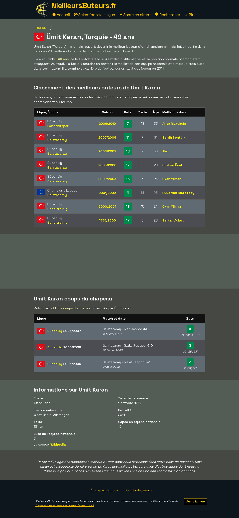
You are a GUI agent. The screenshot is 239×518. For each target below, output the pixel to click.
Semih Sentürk (173, 137)
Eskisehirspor (58, 126)
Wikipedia (58, 444)
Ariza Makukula (174, 123)
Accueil (61, 14)
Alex (165, 151)
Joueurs (41, 28)
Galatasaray (57, 140)
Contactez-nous (139, 490)
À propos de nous (104, 490)
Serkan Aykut (173, 220)
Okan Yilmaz (171, 179)
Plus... (191, 14)
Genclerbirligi (58, 209)
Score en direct (135, 14)
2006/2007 (107, 151)
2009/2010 (107, 123)
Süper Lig (64, 331)
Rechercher (167, 14)
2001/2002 (107, 193)
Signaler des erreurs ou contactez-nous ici (64, 505)
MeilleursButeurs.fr (83, 5)
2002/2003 (107, 179)
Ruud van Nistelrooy (178, 193)
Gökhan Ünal (172, 165)
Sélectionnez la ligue (94, 14)
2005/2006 (107, 165)
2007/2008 (107, 137)
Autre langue (195, 501)
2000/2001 (107, 206)
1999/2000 (107, 220)
